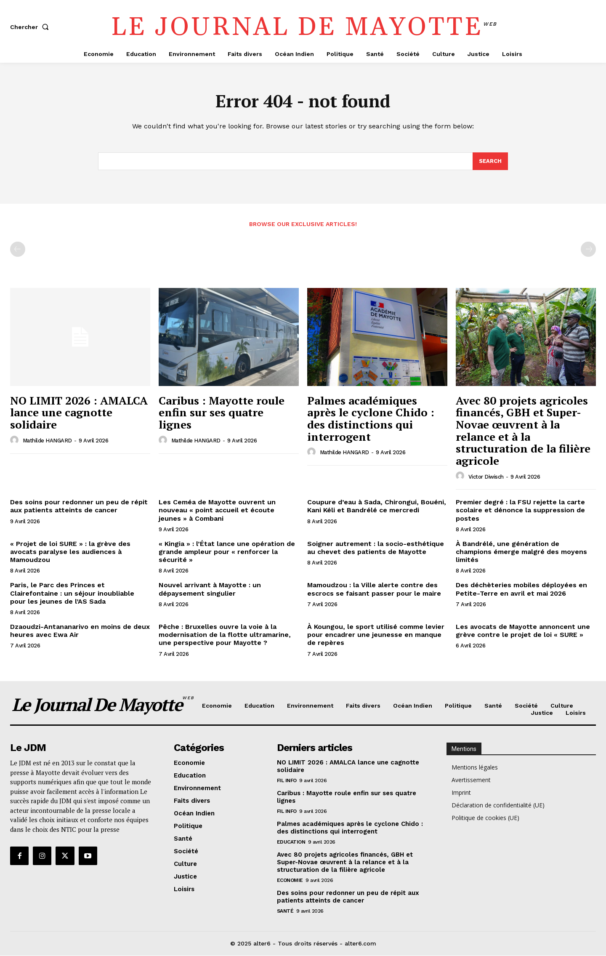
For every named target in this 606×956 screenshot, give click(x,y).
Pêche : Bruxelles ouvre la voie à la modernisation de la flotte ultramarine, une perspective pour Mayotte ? (225, 635)
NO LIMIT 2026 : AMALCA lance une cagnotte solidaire (79, 413)
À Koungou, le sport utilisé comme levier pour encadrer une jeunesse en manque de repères (375, 635)
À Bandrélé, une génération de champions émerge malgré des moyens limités (521, 552)
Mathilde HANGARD (47, 441)
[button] (31, 27)
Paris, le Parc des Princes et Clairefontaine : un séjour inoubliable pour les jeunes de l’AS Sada (72, 593)
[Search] (490, 161)
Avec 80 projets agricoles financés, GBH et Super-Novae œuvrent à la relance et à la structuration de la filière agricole (523, 431)
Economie (290, 881)
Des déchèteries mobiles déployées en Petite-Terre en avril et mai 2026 (521, 589)
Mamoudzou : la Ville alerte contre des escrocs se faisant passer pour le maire (374, 589)
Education (291, 842)
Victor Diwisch (486, 477)
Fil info (287, 781)
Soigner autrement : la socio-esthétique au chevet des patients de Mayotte (375, 548)
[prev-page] (17, 249)
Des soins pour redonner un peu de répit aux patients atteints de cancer (79, 506)
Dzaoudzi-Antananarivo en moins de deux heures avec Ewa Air (80, 631)
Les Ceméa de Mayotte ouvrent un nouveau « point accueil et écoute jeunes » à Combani (217, 510)
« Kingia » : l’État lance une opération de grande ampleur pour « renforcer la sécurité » (227, 552)
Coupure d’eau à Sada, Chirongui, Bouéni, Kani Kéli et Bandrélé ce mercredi (376, 506)
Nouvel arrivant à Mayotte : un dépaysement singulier (210, 589)
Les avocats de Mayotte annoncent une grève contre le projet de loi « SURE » (523, 631)
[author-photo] (15, 440)
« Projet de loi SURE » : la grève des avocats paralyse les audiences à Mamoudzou (70, 552)
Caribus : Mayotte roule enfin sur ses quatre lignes (221, 413)
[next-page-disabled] (588, 249)
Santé (285, 911)
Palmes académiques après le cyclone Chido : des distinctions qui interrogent (370, 419)
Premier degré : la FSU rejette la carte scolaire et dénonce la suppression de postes (520, 510)
